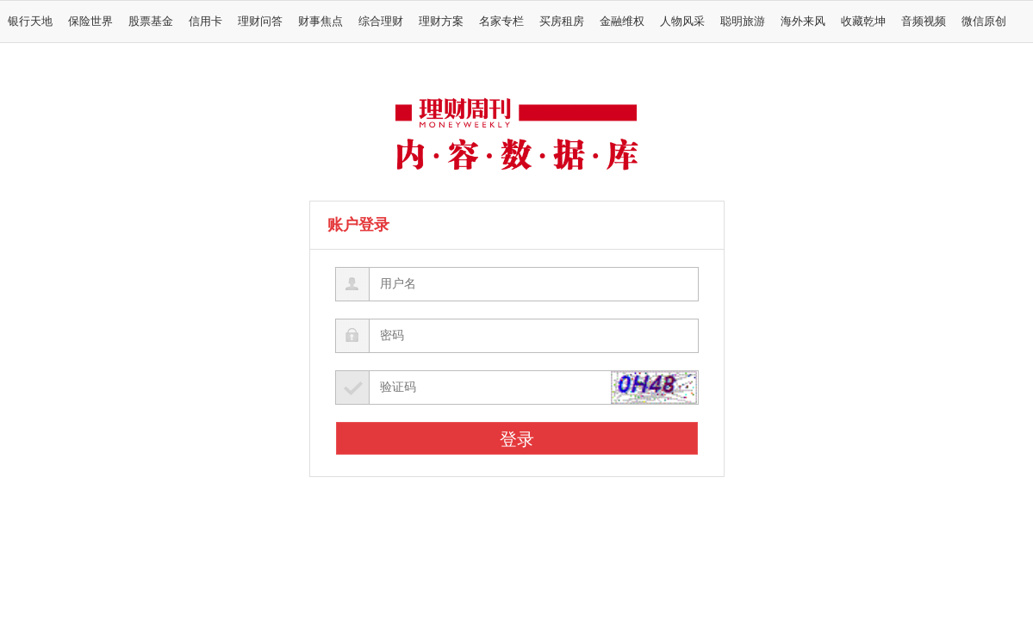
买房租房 (561, 22)
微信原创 (983, 22)
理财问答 (260, 22)
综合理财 (380, 22)
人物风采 (682, 22)
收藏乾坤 (863, 22)
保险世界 (90, 22)
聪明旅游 (742, 22)
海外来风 (803, 22)
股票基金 (150, 22)
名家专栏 (501, 22)
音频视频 (923, 22)
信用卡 (205, 22)
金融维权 (622, 22)
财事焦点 (320, 22)
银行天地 (30, 22)
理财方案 (441, 22)
